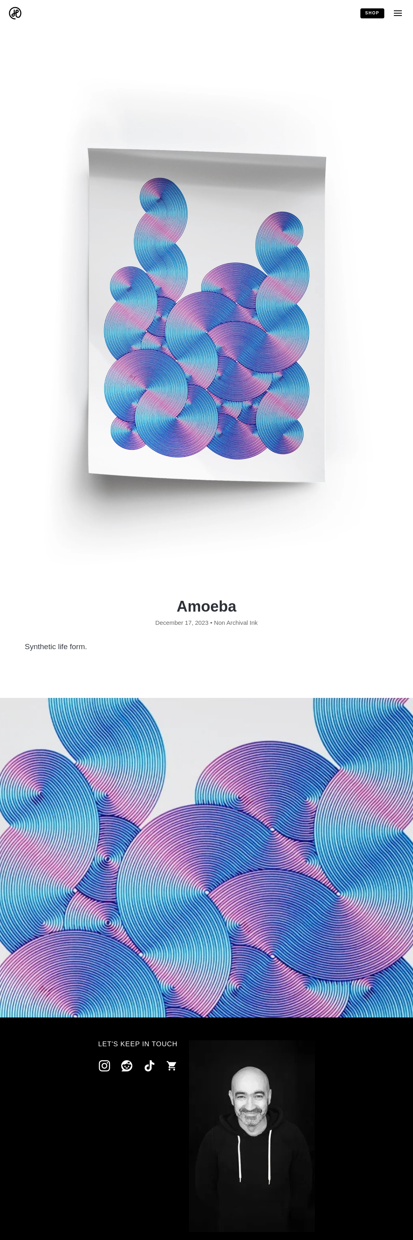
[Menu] (397, 13)
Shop (372, 13)
